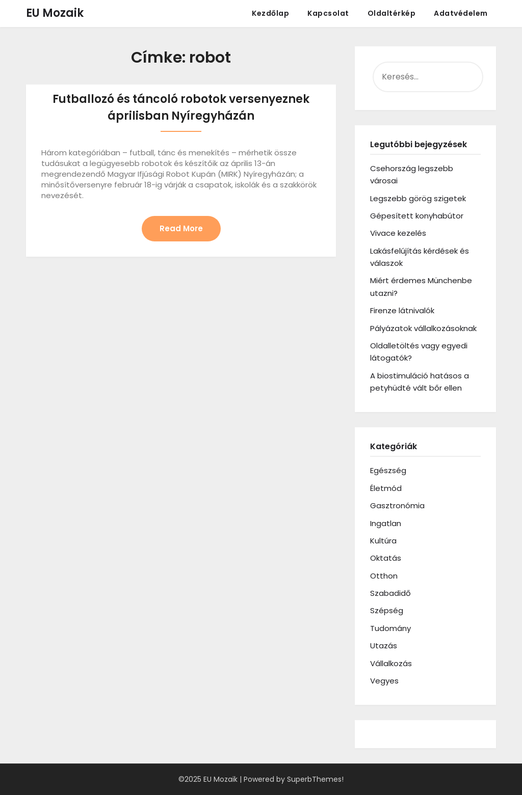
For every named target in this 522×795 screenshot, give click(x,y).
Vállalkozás (391, 663)
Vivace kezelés (398, 233)
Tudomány (390, 628)
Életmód (386, 488)
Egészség (388, 470)
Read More (181, 228)
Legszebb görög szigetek (418, 198)
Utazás (383, 645)
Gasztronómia (397, 505)
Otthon (384, 575)
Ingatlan (385, 523)
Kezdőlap (270, 13)
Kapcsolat (328, 13)
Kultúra (383, 540)
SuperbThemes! (315, 779)
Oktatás (385, 558)
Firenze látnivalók (402, 310)
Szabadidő (390, 593)
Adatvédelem (461, 13)
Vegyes (384, 680)
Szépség (386, 610)
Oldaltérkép (392, 13)
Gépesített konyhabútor (416, 215)
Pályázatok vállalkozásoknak (423, 328)
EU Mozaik (55, 13)
